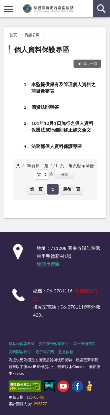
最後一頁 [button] (71, 189)
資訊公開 (32, 35)
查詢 (101, 8)
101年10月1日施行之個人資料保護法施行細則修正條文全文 (62, 126)
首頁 (13, 35)
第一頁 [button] (36, 189)
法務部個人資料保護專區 (56, 146)
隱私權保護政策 (22, 343)
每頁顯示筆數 (81, 165)
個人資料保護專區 (41, 49)
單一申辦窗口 (84, 343)
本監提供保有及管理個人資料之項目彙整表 (63, 87)
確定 (64, 174)
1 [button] (53, 189)
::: (4, 4)
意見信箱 (65, 351)
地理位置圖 (48, 264)
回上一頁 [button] (89, 63)
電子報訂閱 (44, 351)
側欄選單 (8, 9)
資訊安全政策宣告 (54, 343)
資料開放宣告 (20, 351)
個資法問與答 (45, 107)
